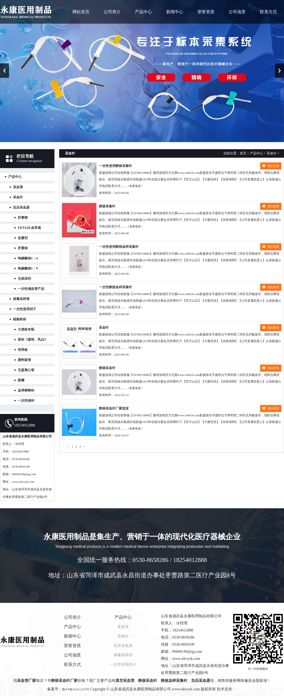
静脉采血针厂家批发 (114, 408)
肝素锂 (23, 217)
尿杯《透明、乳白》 (33, 339)
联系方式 (268, 11)
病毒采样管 (21, 299)
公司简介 (112, 11)
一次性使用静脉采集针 (115, 166)
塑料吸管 (24, 360)
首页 (243, 153)
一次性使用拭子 (24, 309)
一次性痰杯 (26, 400)
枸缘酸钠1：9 (28, 268)
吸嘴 (21, 380)
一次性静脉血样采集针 (115, 287)
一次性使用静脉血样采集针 (119, 246)
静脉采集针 (107, 206)
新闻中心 (174, 11)
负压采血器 (21, 207)
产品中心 (143, 11)
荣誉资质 (205, 11)
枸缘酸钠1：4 (28, 258)
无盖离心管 (26, 370)
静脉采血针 (107, 368)
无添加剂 (24, 278)
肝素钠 (23, 248)
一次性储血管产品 (31, 289)
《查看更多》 (135, 186)
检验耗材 (19, 319)
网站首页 (80, 11)
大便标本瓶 (26, 329)
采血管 (18, 187)
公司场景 (237, 11)
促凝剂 (23, 238)
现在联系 (270, 166)
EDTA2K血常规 (29, 228)
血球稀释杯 (26, 390)
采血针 (18, 197)
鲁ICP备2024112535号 (75, 689)
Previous (4, 70)
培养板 (23, 350)
